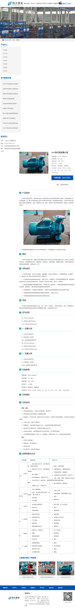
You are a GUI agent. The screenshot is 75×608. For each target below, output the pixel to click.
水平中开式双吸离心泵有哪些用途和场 (11, 84)
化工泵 (5, 53)
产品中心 (32, 3)
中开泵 (5, 57)
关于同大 (42, 587)
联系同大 (62, 3)
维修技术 (56, 3)
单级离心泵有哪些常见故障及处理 (11, 93)
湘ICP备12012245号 (47, 596)
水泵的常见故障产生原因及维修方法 (11, 88)
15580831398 (7, 140)
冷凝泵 (5, 60)
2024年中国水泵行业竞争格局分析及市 (11, 128)
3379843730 (33, 600)
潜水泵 (5, 71)
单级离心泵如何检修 (8, 108)
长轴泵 (5, 50)
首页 (13, 40)
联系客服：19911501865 (62, 178)
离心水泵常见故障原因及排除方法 (11, 113)
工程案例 (38, 3)
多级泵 (5, 67)
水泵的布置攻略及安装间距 (10, 103)
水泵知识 (44, 3)
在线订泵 (51, 587)
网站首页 (26, 3)
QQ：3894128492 (62, 185)
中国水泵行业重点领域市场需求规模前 (11, 123)
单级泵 (18, 40)
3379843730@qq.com (9, 143)
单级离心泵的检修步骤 (8, 98)
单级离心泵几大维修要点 (9, 118)
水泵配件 (50, 3)
